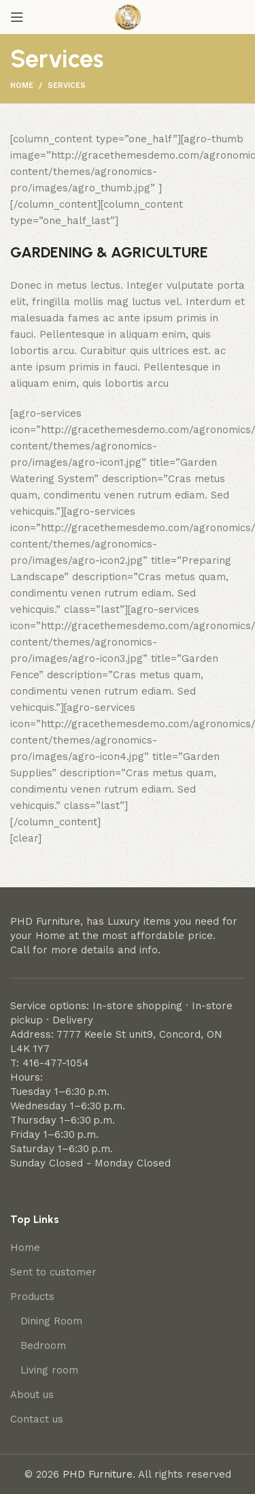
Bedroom (43, 1345)
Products (32, 1296)
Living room (49, 1370)
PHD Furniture (98, 1474)
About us (32, 1394)
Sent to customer (53, 1272)
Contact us (36, 1419)
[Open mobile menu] (17, 17)
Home (21, 85)
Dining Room (51, 1321)
